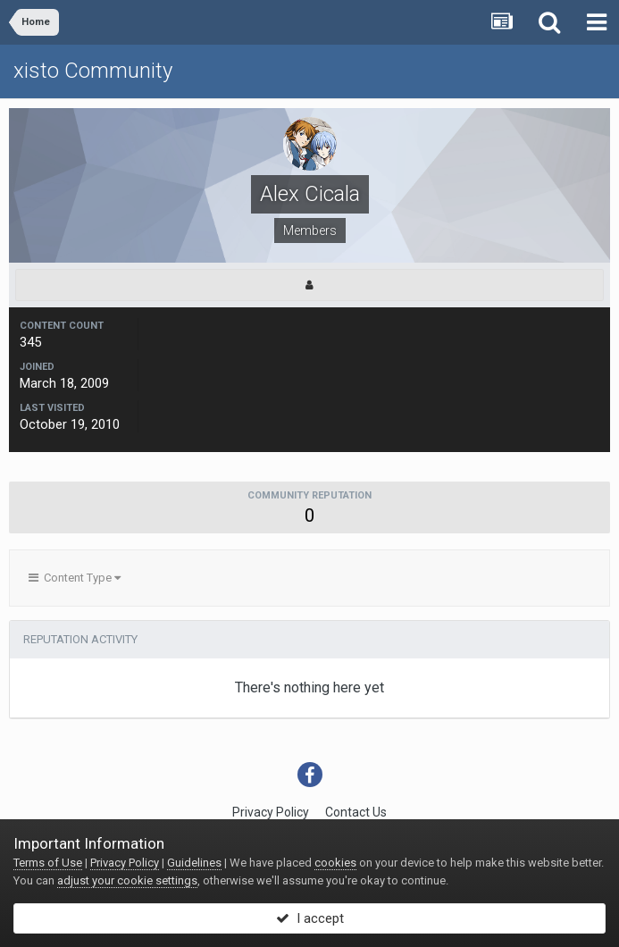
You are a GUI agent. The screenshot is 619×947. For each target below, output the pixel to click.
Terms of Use (47, 862)
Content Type (75, 577)
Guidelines (194, 862)
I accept (310, 918)
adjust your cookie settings (127, 880)
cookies (335, 862)
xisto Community (92, 70)
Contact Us (356, 812)
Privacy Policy (270, 812)
